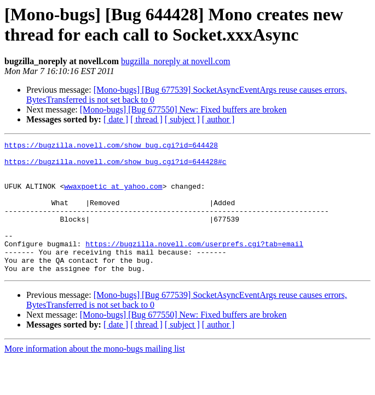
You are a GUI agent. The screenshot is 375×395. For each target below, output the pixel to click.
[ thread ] (146, 119)
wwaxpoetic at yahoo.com (113, 196)
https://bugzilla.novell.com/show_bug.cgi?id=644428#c (115, 166)
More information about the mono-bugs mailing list (94, 375)
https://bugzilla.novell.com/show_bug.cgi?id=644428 (111, 146)
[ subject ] (182, 119)
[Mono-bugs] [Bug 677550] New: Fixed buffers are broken (183, 109)
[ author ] (218, 119)
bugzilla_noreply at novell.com (175, 61)
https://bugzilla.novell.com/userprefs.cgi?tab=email (194, 265)
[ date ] (115, 119)
